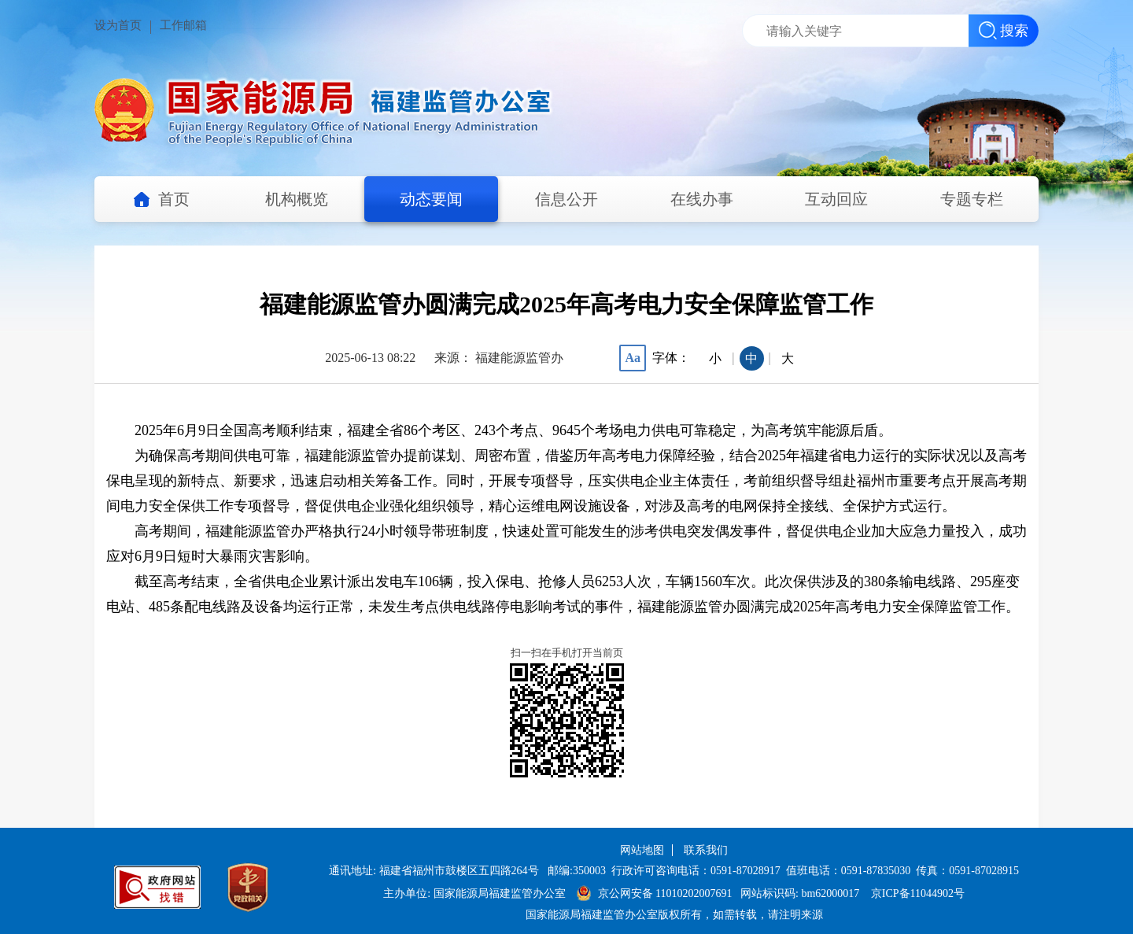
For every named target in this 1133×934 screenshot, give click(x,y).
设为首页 (118, 25)
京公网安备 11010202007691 (665, 893)
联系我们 (706, 850)
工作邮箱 (183, 25)
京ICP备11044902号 (918, 893)
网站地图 (642, 850)
